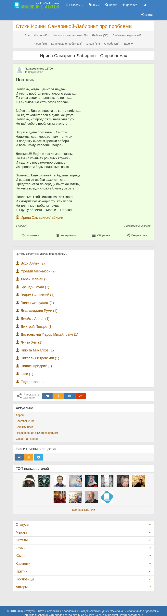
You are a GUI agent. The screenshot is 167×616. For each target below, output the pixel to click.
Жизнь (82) (41, 35)
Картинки (23, 564)
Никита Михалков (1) (37, 350)
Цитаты (22, 540)
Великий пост (24, 427)
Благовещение (25, 421)
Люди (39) (40, 43)
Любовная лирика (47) (128, 35)
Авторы (22, 587)
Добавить (130, 5)
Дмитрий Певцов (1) (37, 327)
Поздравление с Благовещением (37, 432)
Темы (94, 5)
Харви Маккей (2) (34, 279)
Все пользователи (83, 509)
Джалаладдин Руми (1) (39, 311)
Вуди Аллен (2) (33, 263)
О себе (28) (111, 43)
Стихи (20, 548)
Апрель (20, 415)
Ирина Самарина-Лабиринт (43, 217)
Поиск (111, 5)
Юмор (20, 556)
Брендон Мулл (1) (35, 287)
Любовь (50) (100, 35)
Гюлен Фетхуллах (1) (37, 303)
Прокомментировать (137, 225)
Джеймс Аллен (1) (35, 319)
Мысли (21, 532)
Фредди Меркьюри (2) (38, 271)
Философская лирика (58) (70, 35)
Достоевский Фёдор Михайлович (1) (49, 334)
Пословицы (25, 579)
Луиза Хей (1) (31, 342)
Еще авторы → (33, 382)
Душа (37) (93, 43)
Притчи (21, 571)
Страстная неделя (27, 438)
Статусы (22, 525)
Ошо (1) (27, 374)
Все (27, 35)
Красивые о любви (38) (66, 43)
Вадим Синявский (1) (37, 295)
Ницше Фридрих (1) (36, 366)
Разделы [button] (74, 5)
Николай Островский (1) (40, 358)
